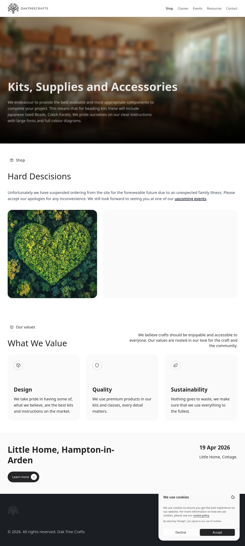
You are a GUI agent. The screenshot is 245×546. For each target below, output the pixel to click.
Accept (217, 536)
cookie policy (201, 519)
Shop (169, 8)
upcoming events (190, 198)
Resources (214, 8)
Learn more (24, 477)
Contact (231, 8)
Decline (181, 536)
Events (197, 8)
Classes (183, 8)
